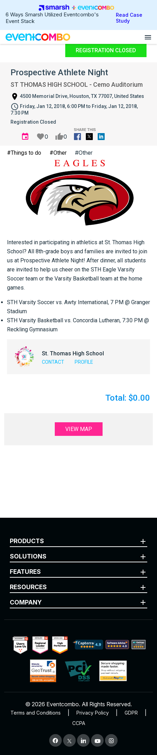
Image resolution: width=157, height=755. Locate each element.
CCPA (78, 723)
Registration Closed (106, 50)
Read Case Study (129, 18)
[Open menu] (148, 37)
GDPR (131, 713)
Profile (84, 362)
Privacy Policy (92, 713)
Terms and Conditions (35, 713)
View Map (78, 429)
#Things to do (24, 152)
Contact (53, 362)
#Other (58, 152)
